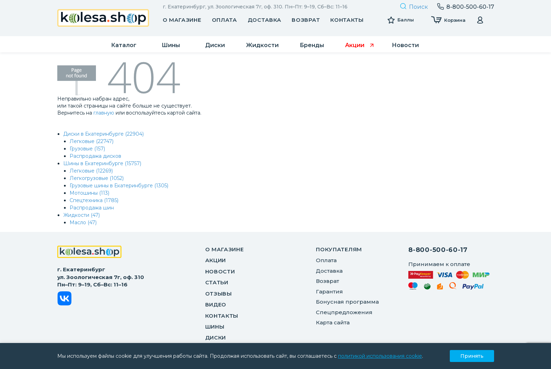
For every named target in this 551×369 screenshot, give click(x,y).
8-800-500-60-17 (438, 250)
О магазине (182, 20)
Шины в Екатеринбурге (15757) (102, 163)
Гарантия (329, 291)
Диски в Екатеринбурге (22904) (103, 134)
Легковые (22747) (92, 141)
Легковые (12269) (91, 171)
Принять (472, 356)
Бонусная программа (347, 301)
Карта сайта (333, 322)
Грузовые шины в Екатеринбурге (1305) (119, 185)
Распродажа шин (92, 208)
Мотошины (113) (89, 193)
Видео (216, 304)
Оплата (224, 20)
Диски (215, 337)
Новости (220, 271)
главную (103, 113)
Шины (215, 326)
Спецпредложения (344, 312)
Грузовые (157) (87, 148)
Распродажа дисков (95, 156)
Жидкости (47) (81, 215)
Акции (215, 260)
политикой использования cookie (380, 356)
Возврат (306, 20)
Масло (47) (83, 222)
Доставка (264, 20)
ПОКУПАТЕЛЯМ (339, 249)
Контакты (347, 20)
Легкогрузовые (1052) (97, 178)
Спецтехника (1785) (94, 200)
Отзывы (218, 293)
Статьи (216, 282)
